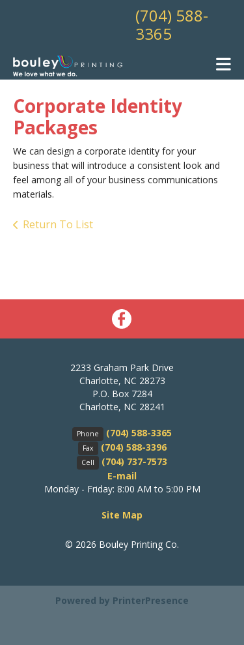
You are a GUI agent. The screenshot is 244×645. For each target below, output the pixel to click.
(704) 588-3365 (171, 24)
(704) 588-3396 (134, 447)
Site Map (122, 515)
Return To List (58, 224)
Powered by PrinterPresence (122, 600)
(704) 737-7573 (134, 461)
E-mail (122, 476)
